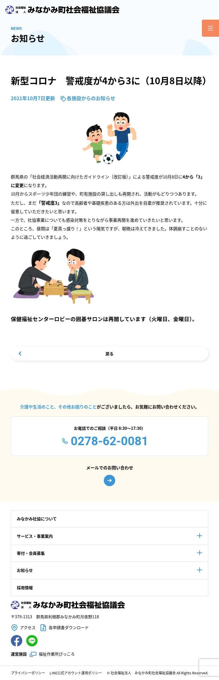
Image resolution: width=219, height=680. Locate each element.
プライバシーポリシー (28, 672)
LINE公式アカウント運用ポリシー (76, 672)
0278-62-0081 (109, 441)
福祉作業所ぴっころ (57, 654)
